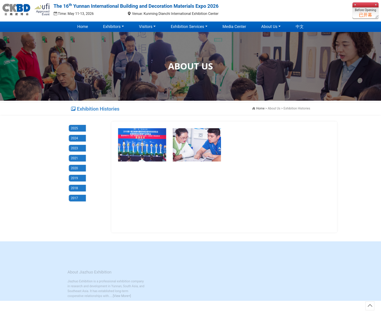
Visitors (145, 26)
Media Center (234, 26)
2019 (72, 178)
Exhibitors (112, 26)
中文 (300, 26)
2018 (72, 188)
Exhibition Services (187, 26)
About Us (269, 26)
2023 (72, 148)
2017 (72, 198)
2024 (72, 138)
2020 (72, 168)
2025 (72, 128)
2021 (72, 158)
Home (82, 26)
